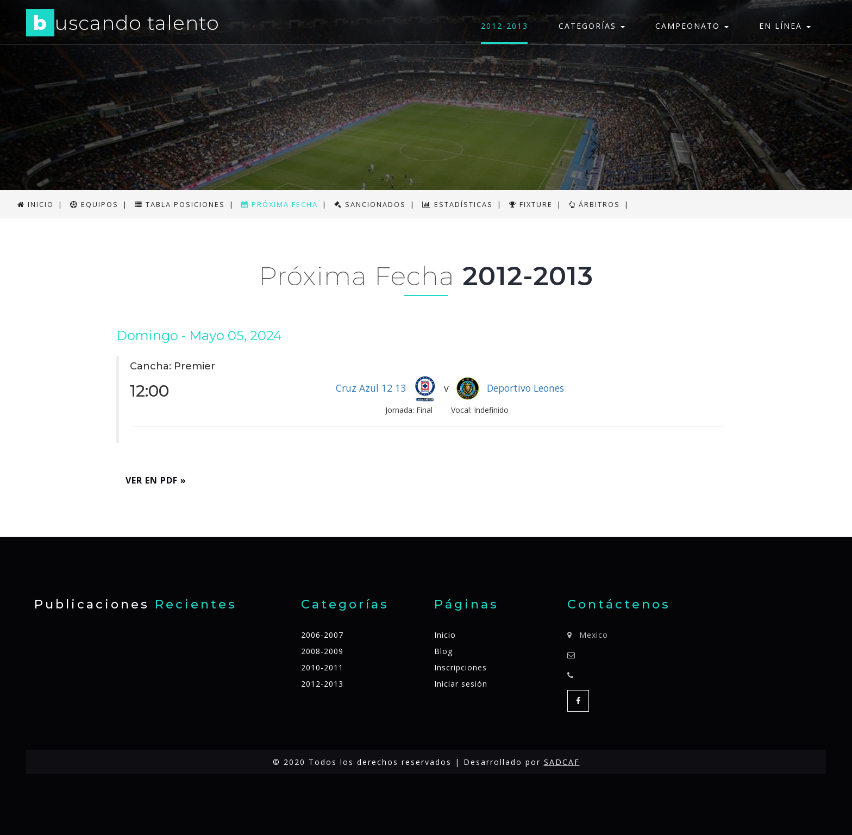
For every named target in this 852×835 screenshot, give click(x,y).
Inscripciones (460, 667)
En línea (785, 26)
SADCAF (562, 762)
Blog (443, 651)
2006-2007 (322, 635)
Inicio (445, 635)
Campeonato (692, 26)
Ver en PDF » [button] (156, 480)
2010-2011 (322, 667)
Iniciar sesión (460, 684)
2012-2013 (504, 26)
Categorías (592, 26)
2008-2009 (322, 651)
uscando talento (123, 24)
